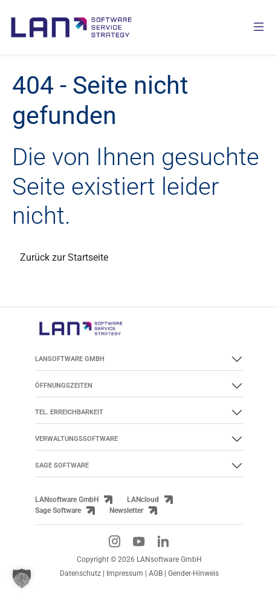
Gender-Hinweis (193, 573)
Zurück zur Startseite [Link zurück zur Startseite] (64, 257)
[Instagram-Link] (115, 541)
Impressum (124, 573)
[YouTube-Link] (139, 541)
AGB (156, 573)
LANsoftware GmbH (67, 499)
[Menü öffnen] (258, 27)
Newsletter (126, 510)
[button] (22, 578)
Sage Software (58, 510)
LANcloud (143, 499)
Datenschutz (80, 573)
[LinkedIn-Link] (163, 541)
